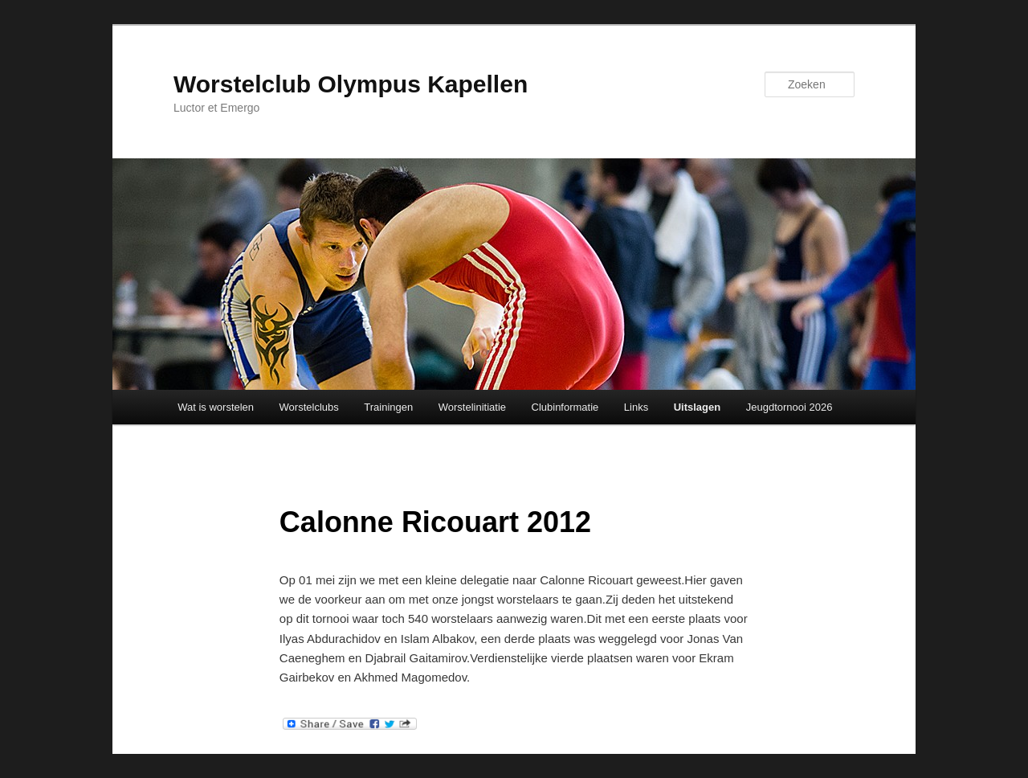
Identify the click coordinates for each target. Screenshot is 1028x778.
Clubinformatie (565, 407)
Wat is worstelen (215, 407)
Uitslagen (697, 407)
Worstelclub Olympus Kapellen (350, 84)
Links (636, 407)
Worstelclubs (309, 407)
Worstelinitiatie (472, 407)
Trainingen (388, 407)
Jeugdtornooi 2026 (789, 407)
